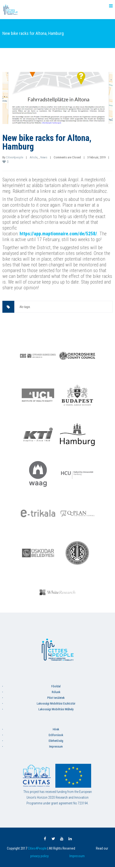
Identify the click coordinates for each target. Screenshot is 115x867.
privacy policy (39, 856)
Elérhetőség (56, 741)
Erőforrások (56, 735)
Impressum (56, 746)
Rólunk (56, 692)
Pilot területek (56, 698)
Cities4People (37, 848)
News (43, 157)
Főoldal (56, 686)
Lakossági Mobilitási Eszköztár (56, 703)
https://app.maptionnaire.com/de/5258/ (58, 234)
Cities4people (14, 157)
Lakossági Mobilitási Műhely (55, 709)
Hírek (56, 729)
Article (33, 157)
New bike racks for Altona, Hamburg (46, 142)
